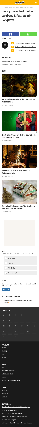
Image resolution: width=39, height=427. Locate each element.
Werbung (4, 351)
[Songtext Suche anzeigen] (36, 2)
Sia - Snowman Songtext (9, 420)
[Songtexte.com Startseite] (19, 2)
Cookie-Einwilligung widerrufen (11, 380)
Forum (3, 367)
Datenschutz (5, 374)
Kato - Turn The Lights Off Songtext (12, 413)
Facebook (4, 390)
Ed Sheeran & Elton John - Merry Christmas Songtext (17, 423)
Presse (4, 347)
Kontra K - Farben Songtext (9, 410)
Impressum (5, 377)
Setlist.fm (4, 397)
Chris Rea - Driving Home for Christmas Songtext (16, 407)
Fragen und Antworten (8, 370)
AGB (11, 374)
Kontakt (4, 357)
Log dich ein (5, 61)
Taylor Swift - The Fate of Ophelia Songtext (14, 416)
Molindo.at (5, 393)
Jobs (3, 354)
